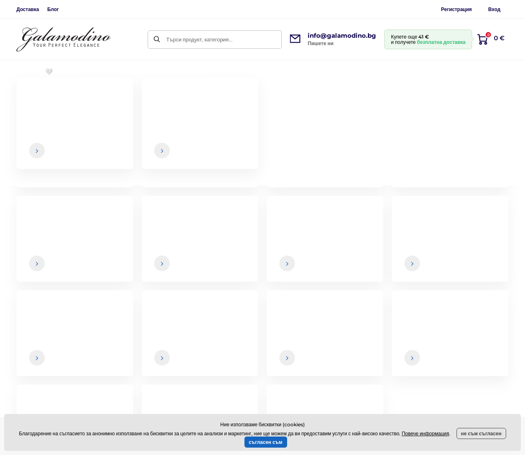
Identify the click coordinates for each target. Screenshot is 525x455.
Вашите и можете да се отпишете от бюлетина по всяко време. (364, 272)
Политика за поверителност (315, 377)
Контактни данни (485, 345)
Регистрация (456, 9)
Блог (53, 9)
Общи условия (299, 328)
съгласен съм (266, 442)
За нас (472, 328)
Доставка (27, 9)
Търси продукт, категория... (199, 39)
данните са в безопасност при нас (315, 272)
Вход (494, 9)
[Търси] (157, 39)
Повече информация (425, 433)
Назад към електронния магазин (262, 210)
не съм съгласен (481, 433)
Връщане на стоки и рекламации (322, 361)
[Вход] (495, 256)
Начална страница (37, 97)
